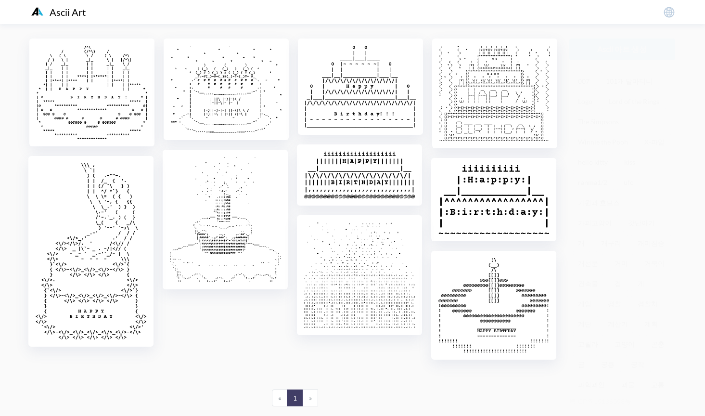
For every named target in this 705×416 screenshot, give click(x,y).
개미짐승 (651, 243)
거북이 (654, 263)
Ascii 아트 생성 (622, 48)
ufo (629, 182)
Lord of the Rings (634, 101)
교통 (658, 384)
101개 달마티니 (629, 81)
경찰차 (648, 303)
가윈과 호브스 (599, 202)
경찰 (614, 303)
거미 (621, 263)
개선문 (588, 263)
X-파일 (654, 142)
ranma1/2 (592, 182)
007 (584, 81)
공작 (637, 364)
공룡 (608, 364)
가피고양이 (595, 223)
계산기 (618, 324)
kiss (629, 162)
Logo (585, 101)
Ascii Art (58, 12)
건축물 (588, 283)
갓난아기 (641, 223)
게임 (584, 303)
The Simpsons (598, 121)
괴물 (628, 384)
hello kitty (593, 162)
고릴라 (588, 344)
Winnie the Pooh (603, 142)
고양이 (625, 344)
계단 (584, 324)
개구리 (611, 243)
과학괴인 (591, 384)
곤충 (658, 344)
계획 (651, 324)
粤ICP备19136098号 (600, 401)
